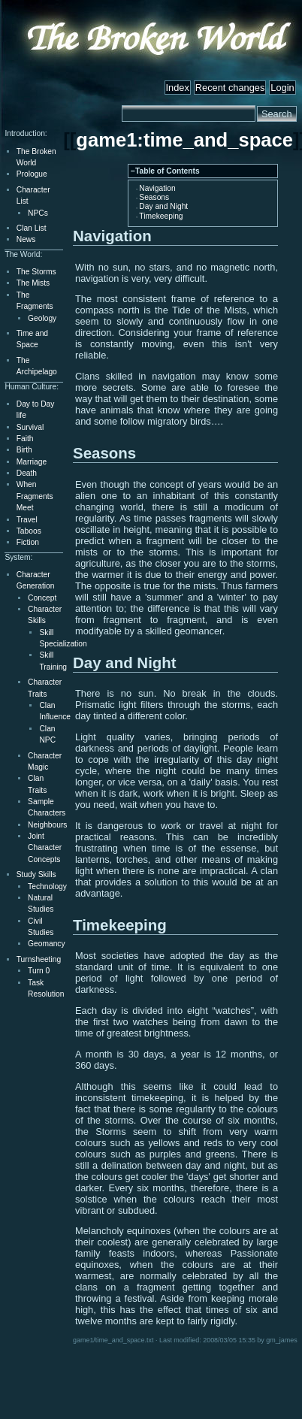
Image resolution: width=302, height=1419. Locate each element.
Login (282, 87)
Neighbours (47, 825)
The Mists (33, 283)
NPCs (38, 213)
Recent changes (229, 87)
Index (177, 87)
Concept (42, 598)
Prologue (32, 174)
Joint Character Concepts (45, 848)
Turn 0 (39, 971)
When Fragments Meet (35, 496)
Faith (25, 438)
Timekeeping (161, 216)
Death (27, 473)
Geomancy (46, 943)
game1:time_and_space (184, 139)
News (26, 239)
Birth (24, 450)
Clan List (32, 228)
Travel (27, 520)
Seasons (154, 197)
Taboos (29, 531)
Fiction (28, 542)
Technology (47, 886)
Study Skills (36, 874)
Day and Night (163, 206)
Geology (42, 318)
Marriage (32, 462)
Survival (30, 427)
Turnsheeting (39, 959)
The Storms (36, 272)
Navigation (157, 188)
